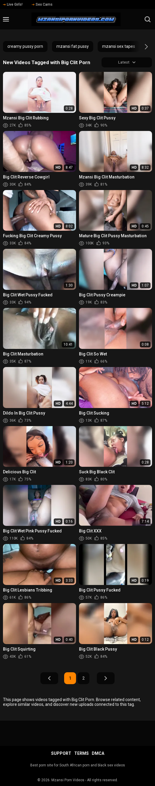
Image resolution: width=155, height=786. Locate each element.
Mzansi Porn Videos (67, 780)
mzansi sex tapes (118, 46)
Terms (81, 753)
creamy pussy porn (25, 46)
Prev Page (49, 679)
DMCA (98, 753)
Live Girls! (13, 4)
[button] (141, 46)
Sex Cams (42, 4)
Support (61, 753)
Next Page (106, 679)
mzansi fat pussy (72, 46)
